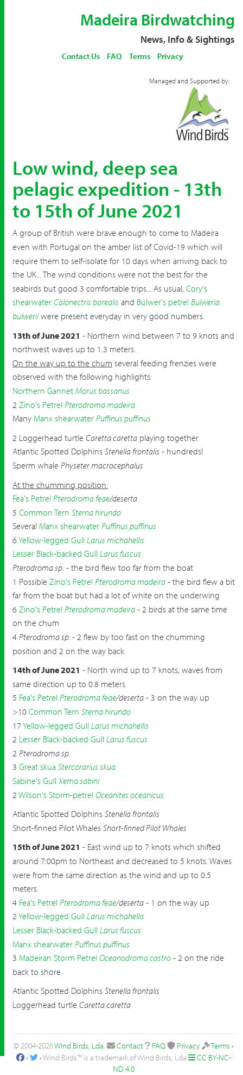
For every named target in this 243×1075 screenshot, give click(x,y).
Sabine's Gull (34, 780)
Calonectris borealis (86, 301)
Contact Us (81, 56)
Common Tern (44, 512)
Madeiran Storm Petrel (58, 957)
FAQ (114, 56)
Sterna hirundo (96, 512)
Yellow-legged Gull (51, 540)
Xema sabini (79, 780)
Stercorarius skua (87, 766)
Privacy (170, 56)
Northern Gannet (42, 390)
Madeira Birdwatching (157, 19)
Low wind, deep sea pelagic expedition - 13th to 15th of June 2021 (117, 188)
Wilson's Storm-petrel (55, 794)
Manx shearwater (64, 418)
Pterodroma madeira (100, 404)
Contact (130, 1045)
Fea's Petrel (31, 498)
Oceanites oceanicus (129, 794)
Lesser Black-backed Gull (55, 553)
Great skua (37, 766)
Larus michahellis (115, 540)
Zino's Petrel (40, 404)
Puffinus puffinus (123, 418)
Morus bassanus (102, 390)
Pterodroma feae (81, 498)
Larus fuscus (120, 553)
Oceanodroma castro (135, 957)
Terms (139, 56)
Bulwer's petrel (163, 301)
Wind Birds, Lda (79, 1045)
